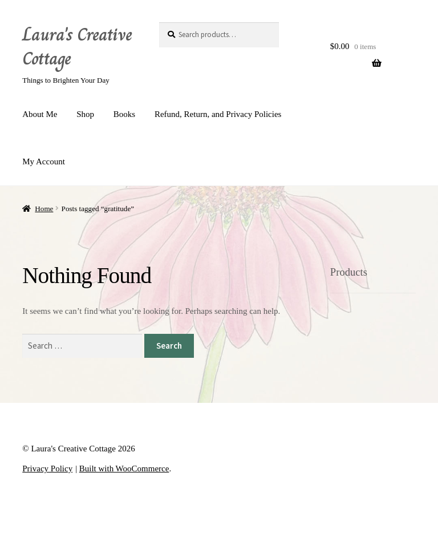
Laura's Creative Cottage (77, 46)
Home (44, 208)
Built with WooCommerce (124, 468)
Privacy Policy (47, 468)
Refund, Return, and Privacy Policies (218, 114)
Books (124, 114)
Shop (85, 114)
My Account (43, 161)
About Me (39, 114)
